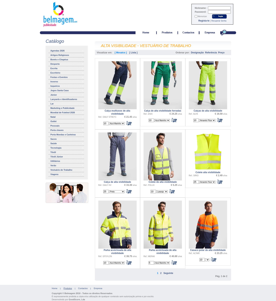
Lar (67, 104)
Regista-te (203, 20)
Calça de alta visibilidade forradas (162, 110)
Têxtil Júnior (67, 156)
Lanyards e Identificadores (67, 99)
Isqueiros (67, 86)
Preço (221, 52)
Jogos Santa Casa (67, 90)
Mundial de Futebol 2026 (67, 112)
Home (54, 288)
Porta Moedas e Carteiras (67, 134)
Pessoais (67, 126)
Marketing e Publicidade (67, 108)
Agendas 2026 (67, 51)
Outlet (67, 121)
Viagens (67, 174)
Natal (67, 117)
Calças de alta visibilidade (208, 110)
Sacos (67, 139)
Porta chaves (67, 130)
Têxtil (67, 152)
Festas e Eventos (67, 77)
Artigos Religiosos (67, 55)
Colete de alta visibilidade (163, 182)
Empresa (98, 288)
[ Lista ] (133, 52)
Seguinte (168, 273)
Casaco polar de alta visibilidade (208, 250)
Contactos (83, 288)
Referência (211, 52)
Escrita (67, 68)
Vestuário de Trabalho (67, 170)
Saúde (67, 143)
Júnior (67, 95)
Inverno (67, 81)
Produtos (67, 288)
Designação (197, 52)
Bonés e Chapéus (67, 59)
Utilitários (67, 161)
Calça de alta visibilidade (117, 182)
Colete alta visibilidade (208, 172)
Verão (67, 165)
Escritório (67, 73)
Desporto (67, 64)
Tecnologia (67, 148)
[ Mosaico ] (121, 52)
